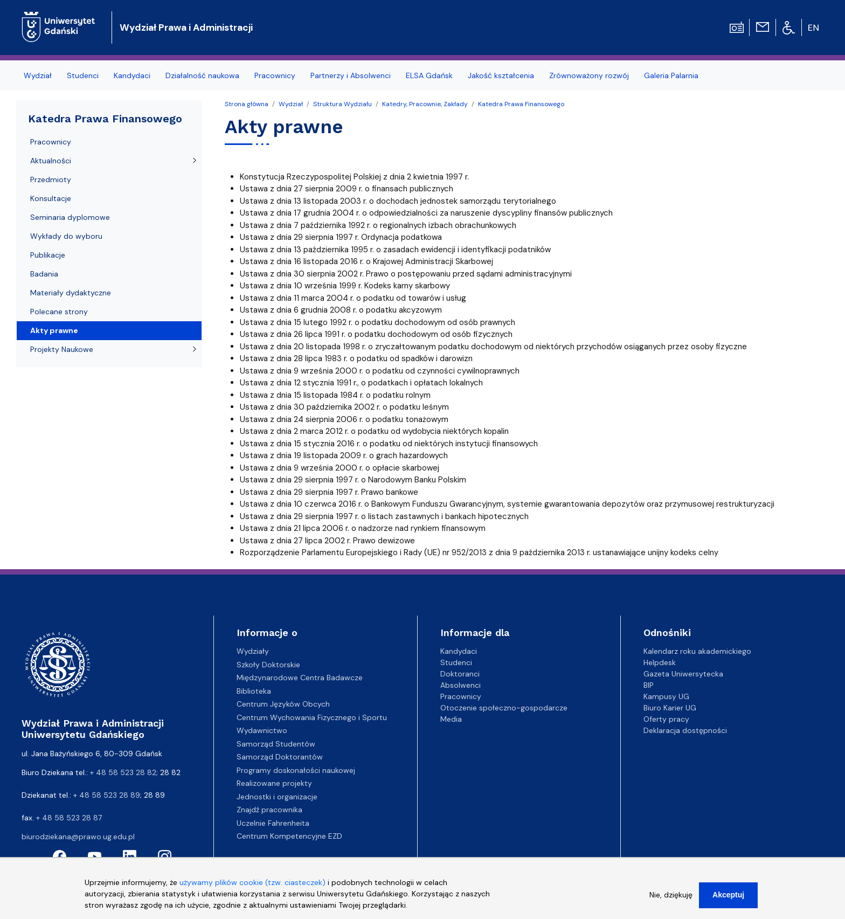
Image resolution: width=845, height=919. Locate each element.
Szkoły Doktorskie (268, 664)
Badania (44, 274)
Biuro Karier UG (669, 708)
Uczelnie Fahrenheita (273, 823)
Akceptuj (728, 899)
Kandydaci (132, 75)
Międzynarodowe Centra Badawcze (300, 677)
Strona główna (246, 104)
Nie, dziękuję (670, 899)
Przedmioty (50, 179)
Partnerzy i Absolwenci (350, 75)
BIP (648, 685)
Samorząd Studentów (276, 744)
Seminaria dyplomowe (70, 217)
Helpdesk (659, 662)
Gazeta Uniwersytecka (683, 674)
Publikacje (47, 255)
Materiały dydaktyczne (70, 293)
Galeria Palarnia (671, 75)
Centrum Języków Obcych (283, 704)
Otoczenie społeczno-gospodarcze (503, 708)
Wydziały (253, 651)
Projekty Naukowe (61, 349)
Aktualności (50, 160)
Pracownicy (274, 75)
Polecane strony (59, 311)
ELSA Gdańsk (429, 75)
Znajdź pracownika (269, 809)
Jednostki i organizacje (277, 796)
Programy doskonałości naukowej (296, 770)
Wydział (38, 75)
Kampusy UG (666, 696)
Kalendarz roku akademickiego (697, 651)
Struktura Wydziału (342, 104)
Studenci (83, 75)
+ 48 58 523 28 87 (69, 818)
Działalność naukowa (202, 75)
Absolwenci (460, 685)
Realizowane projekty (274, 783)
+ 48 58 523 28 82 (123, 772)
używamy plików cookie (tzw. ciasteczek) (252, 887)
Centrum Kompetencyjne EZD (289, 836)
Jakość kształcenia (501, 75)
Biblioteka (254, 691)
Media (451, 719)
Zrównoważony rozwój (589, 75)
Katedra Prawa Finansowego (521, 104)
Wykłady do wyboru (66, 236)
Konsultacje (50, 198)
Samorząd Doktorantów (280, 757)
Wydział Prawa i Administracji (186, 27)
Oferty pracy (666, 719)
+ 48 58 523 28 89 (106, 795)
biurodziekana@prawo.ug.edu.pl (78, 836)
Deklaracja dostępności (685, 730)
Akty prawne (54, 330)
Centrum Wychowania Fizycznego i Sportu (312, 717)
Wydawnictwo (262, 730)
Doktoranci (460, 674)
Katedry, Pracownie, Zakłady (425, 104)
